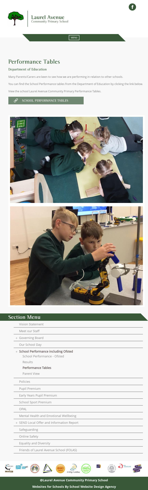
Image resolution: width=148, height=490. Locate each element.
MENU (74, 37)
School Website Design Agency (92, 487)
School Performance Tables (45, 100)
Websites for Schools (48, 487)
